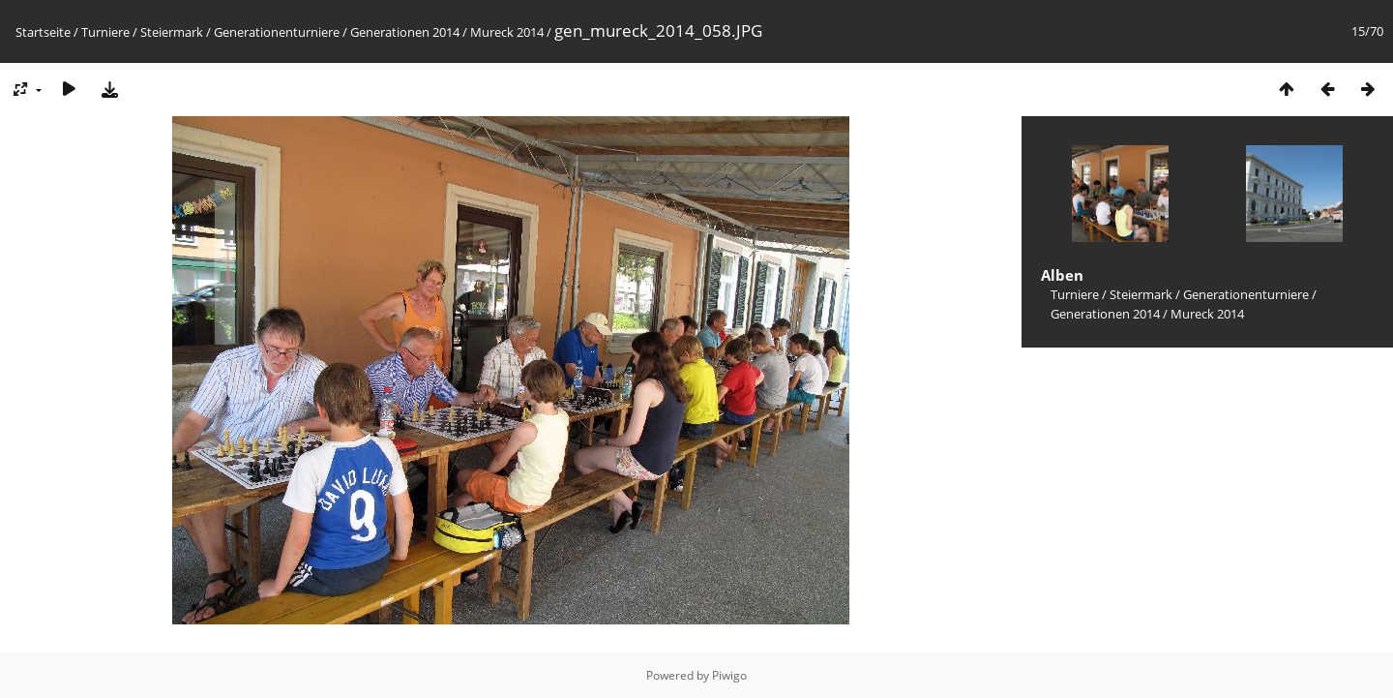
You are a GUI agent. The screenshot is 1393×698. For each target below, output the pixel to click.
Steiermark (171, 32)
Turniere (105, 32)
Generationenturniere (277, 32)
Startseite (43, 32)
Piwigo (729, 675)
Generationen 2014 (404, 32)
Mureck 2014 (507, 32)
